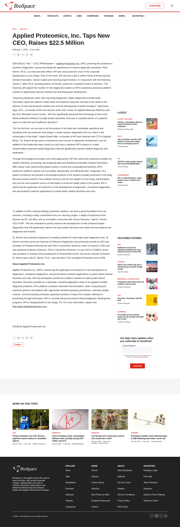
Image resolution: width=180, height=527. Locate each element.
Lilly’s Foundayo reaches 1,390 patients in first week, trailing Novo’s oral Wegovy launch (129, 141)
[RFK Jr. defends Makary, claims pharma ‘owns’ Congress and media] (152, 179)
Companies (93, 16)
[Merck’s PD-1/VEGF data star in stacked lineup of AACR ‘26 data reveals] (152, 266)
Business (23, 29)
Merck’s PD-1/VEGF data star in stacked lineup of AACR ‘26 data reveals (130, 267)
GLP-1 (120, 136)
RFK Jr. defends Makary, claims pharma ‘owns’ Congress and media (130, 180)
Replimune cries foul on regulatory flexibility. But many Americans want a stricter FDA (129, 250)
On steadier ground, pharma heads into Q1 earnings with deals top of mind (131, 317)
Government (123, 175)
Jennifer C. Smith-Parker (100, 443)
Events (68, 16)
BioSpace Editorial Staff (125, 129)
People (17, 344)
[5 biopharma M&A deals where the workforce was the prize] (152, 283)
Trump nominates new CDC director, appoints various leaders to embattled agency (29, 438)
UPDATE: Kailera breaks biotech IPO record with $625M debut (130, 163)
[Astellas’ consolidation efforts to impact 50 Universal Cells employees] (152, 123)
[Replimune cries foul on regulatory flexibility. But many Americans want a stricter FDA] (152, 249)
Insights (95, 433)
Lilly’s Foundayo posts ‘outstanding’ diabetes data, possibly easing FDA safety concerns (68, 438)
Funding (134, 433)
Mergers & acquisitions (129, 279)
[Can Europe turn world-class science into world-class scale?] (110, 419)
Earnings (122, 312)
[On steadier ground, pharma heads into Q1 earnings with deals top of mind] (152, 316)
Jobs (79, 16)
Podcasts (52, 16)
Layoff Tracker (125, 119)
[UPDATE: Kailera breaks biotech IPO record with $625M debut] (152, 163)
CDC (14, 433)
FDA (119, 244)
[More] (41, 16)
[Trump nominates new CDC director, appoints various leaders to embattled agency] (30, 419)
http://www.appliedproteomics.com (29, 306)
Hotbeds (109, 16)
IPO (119, 159)
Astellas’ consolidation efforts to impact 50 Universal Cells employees (130, 124)
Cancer (121, 262)
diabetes (56, 433)
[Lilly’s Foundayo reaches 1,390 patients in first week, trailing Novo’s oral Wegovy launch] (152, 141)
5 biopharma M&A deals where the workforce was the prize (131, 283)
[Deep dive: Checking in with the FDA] (152, 300)
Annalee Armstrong (124, 287)
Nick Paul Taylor (123, 272)
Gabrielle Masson (78, 444)
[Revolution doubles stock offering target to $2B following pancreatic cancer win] (149, 419)
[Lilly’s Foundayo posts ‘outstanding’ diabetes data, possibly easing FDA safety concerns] (70, 419)
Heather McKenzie (124, 255)
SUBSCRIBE (155, 6)
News (37, 16)
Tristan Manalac (123, 146)
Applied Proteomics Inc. (68, 63)
